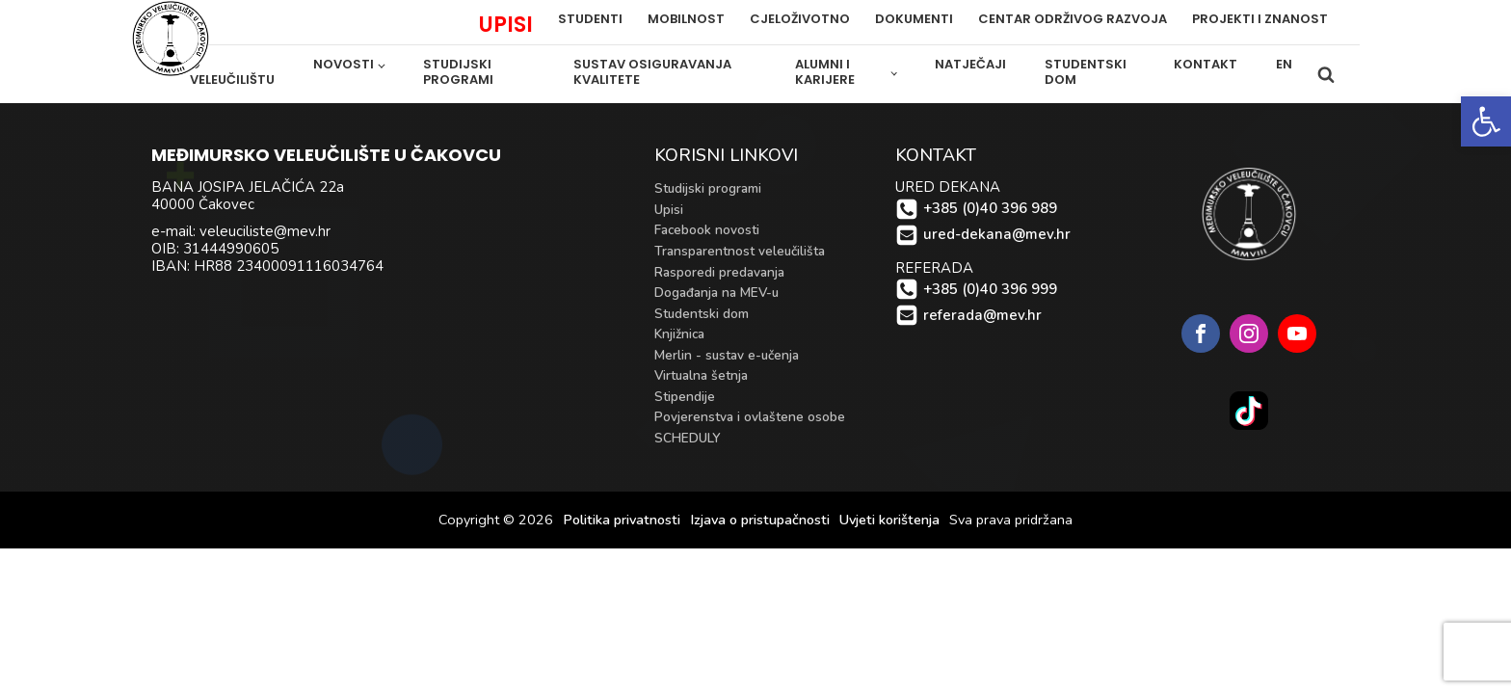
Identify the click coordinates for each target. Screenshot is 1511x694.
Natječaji (970, 64)
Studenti (590, 20)
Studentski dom (1086, 72)
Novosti (343, 64)
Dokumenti (914, 20)
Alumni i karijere (825, 72)
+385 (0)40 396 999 (990, 289)
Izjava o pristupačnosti (760, 520)
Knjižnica (679, 334)
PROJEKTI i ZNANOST (1260, 20)
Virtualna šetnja (701, 375)
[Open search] (1326, 74)
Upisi (668, 209)
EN (1284, 64)
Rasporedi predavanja (719, 272)
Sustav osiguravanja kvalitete (652, 72)
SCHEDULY (687, 438)
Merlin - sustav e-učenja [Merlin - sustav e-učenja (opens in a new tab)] (726, 355)
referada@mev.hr (982, 316)
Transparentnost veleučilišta (739, 251)
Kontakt (1205, 64)
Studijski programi (458, 72)
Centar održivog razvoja (1072, 20)
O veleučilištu (232, 72)
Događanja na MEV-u (716, 292)
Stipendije (684, 396)
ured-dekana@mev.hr (997, 235)
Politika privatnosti (621, 520)
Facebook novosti (706, 230)
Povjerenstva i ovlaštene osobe (749, 417)
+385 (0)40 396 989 (990, 209)
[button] (1486, 121)
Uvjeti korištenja (889, 520)
